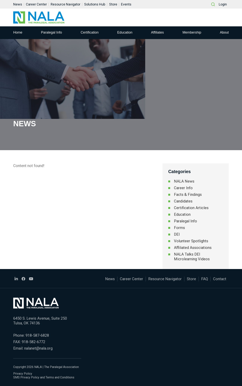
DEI (177, 234)
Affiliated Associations (193, 247)
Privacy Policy (22, 373)
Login (223, 4)
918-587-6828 (37, 335)
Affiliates (157, 32)
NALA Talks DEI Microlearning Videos (192, 256)
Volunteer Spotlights (191, 241)
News (17, 4)
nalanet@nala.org (38, 348)
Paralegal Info (51, 32)
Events (126, 4)
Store (113, 4)
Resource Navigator (65, 4)
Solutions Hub (94, 4)
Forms (179, 227)
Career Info (183, 188)
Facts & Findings (188, 194)
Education (124, 32)
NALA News (184, 181)
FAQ (204, 279)
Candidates (183, 201)
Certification (90, 32)
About (224, 32)
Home (17, 32)
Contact (219, 279)
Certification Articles (191, 208)
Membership (191, 32)
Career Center (36, 4)
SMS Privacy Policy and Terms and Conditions (43, 377)
